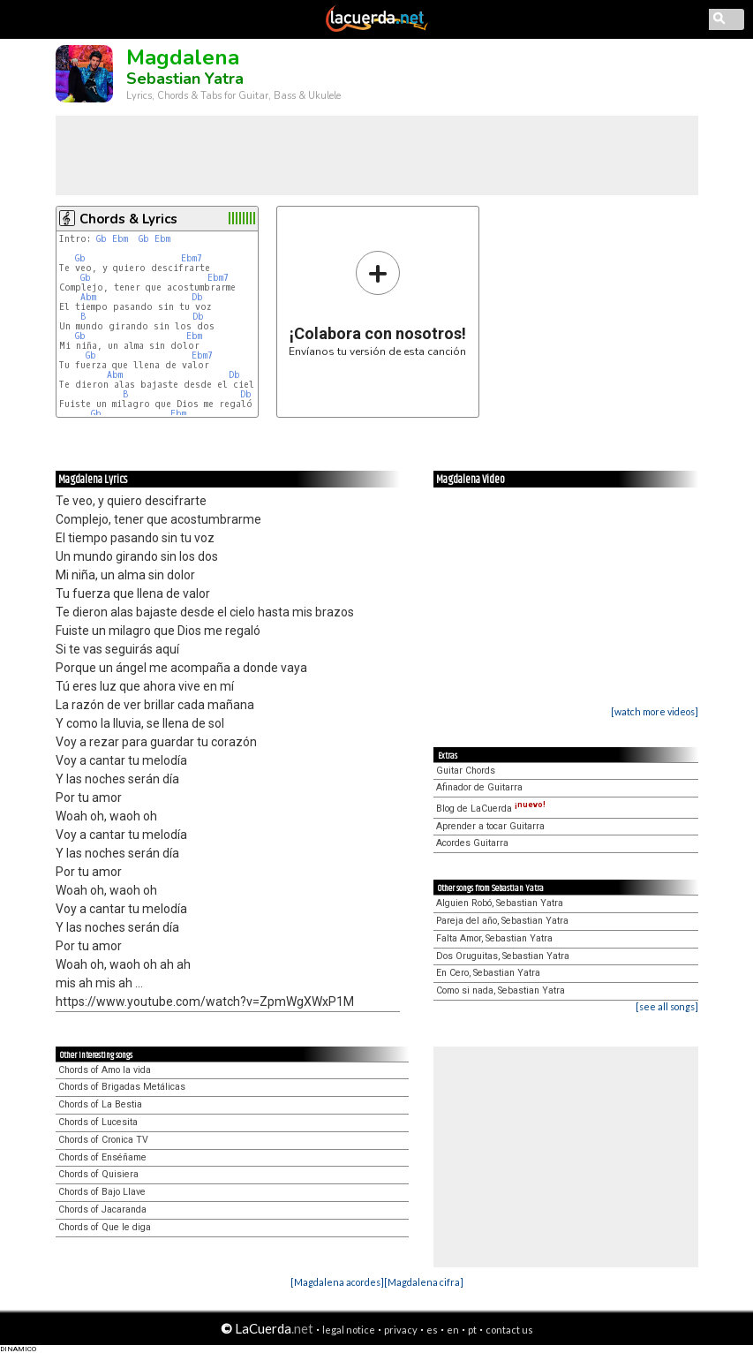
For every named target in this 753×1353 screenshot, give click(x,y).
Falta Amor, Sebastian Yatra (494, 938)
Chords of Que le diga (104, 1227)
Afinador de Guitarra (479, 787)
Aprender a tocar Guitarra (490, 826)
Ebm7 (191, 258)
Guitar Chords (465, 770)
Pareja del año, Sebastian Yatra (502, 920)
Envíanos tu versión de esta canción (377, 303)
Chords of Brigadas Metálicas (121, 1086)
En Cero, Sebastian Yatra (488, 973)
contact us (509, 1329)
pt (472, 1329)
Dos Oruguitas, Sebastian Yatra (502, 956)
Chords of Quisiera (98, 1174)
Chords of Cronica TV (103, 1139)
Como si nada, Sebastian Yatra (500, 990)
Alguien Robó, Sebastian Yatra (499, 903)
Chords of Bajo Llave (102, 1192)
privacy (401, 1329)
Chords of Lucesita (98, 1122)
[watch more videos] (654, 711)
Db (197, 297)
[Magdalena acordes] (337, 1282)
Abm (88, 297)
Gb (101, 239)
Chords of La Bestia (100, 1104)
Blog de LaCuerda (491, 808)
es (432, 1329)
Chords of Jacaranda (102, 1209)
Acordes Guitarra (472, 843)
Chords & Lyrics (128, 219)
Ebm (120, 239)
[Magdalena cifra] (423, 1282)
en (453, 1329)
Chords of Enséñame (102, 1157)
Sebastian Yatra (185, 78)
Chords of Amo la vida (104, 1070)
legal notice (348, 1329)
